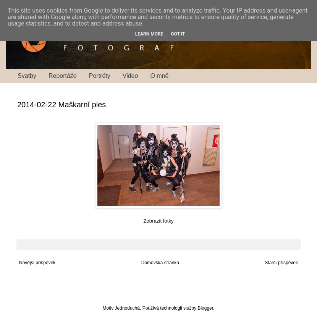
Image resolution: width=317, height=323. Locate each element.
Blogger (205, 308)
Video (130, 76)
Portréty (99, 76)
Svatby (27, 76)
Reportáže (63, 76)
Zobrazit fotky (158, 221)
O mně (159, 76)
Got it (178, 34)
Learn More (149, 34)
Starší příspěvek (281, 262)
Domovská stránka (160, 262)
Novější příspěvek (37, 262)
